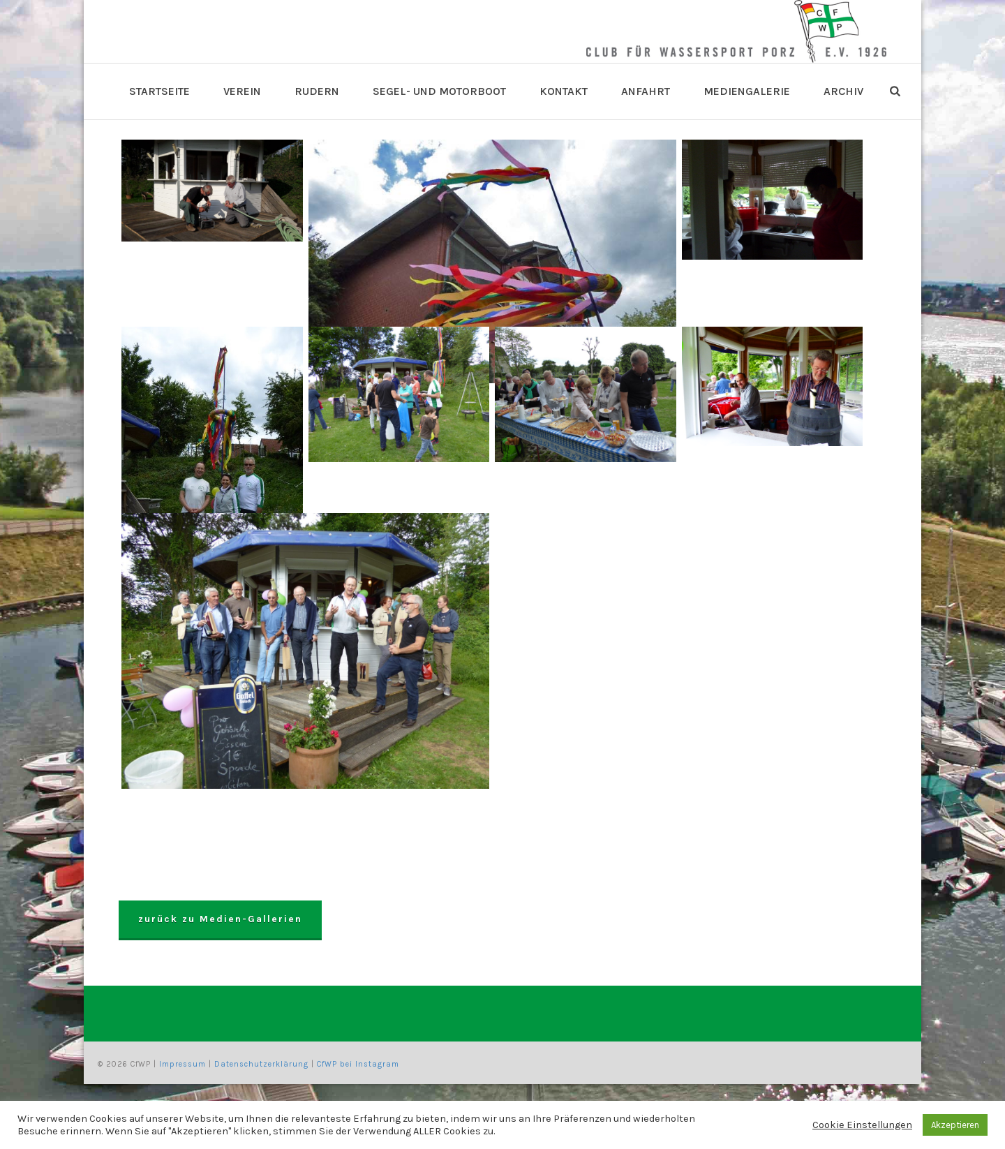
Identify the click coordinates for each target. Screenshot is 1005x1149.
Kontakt (563, 91)
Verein (242, 91)
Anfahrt (645, 91)
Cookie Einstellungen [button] (862, 1125)
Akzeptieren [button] (955, 1125)
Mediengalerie (747, 91)
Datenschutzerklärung (261, 1064)
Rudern (317, 91)
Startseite (159, 91)
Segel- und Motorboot (439, 91)
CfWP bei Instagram (358, 1064)
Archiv (843, 91)
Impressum (182, 1064)
